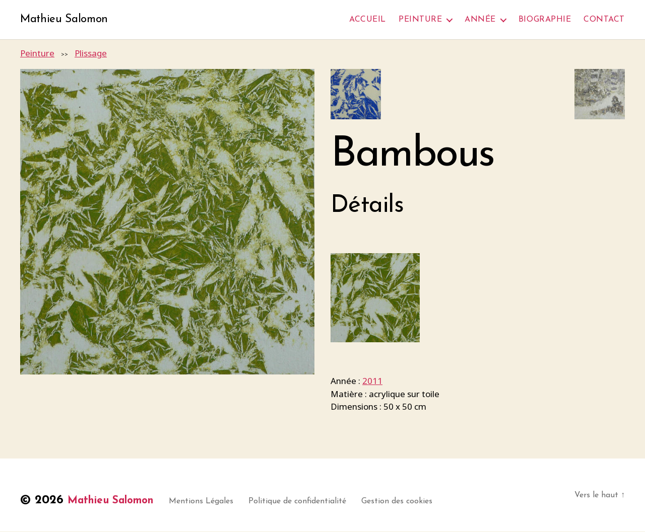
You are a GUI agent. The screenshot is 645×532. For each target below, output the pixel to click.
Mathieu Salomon (66, 20)
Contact (604, 20)
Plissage (91, 54)
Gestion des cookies (413, 502)
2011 (372, 382)
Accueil (367, 20)
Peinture (420, 20)
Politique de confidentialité (314, 502)
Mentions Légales (217, 502)
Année (480, 20)
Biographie (545, 20)
